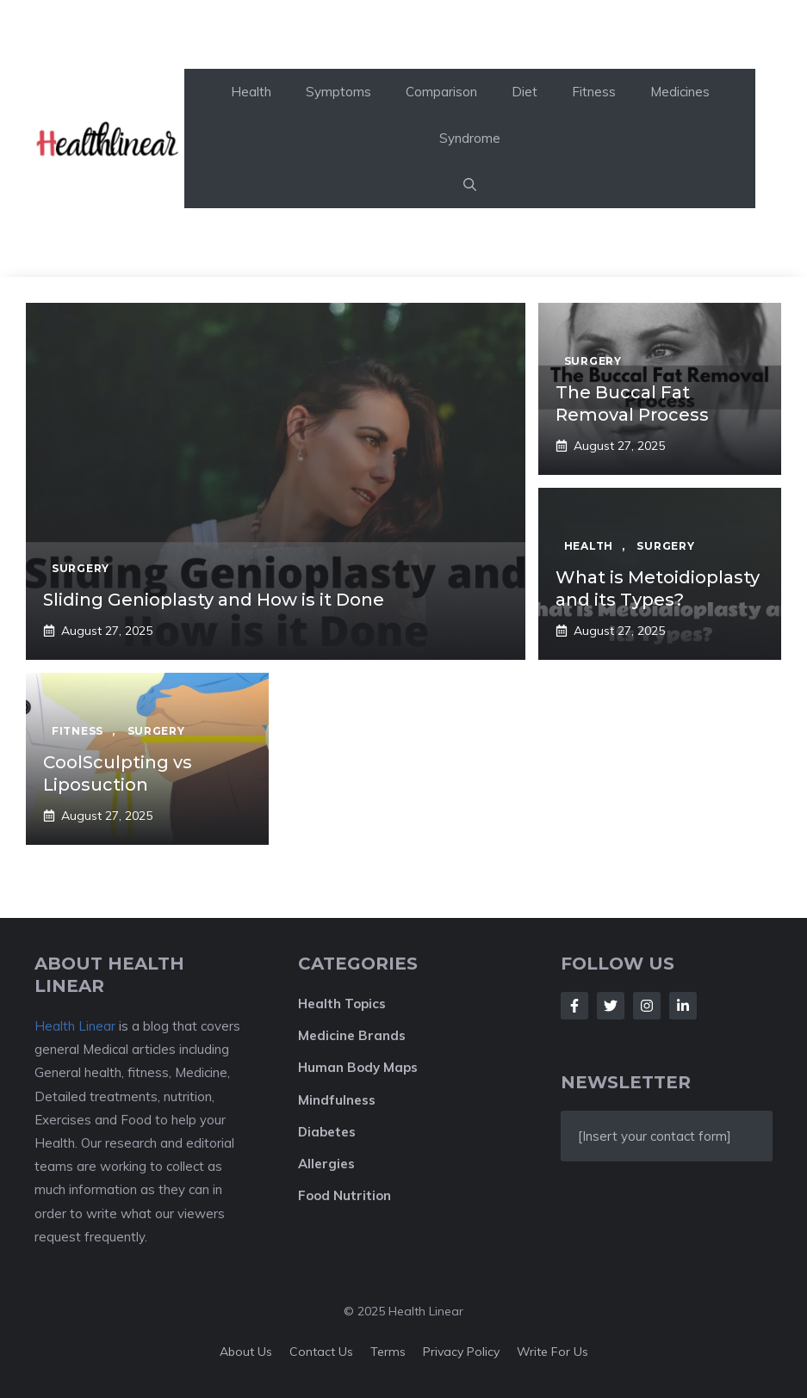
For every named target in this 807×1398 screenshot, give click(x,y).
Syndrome (469, 138)
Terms (388, 1351)
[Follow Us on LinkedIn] (683, 1005)
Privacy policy (461, 1351)
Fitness (594, 91)
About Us (246, 1351)
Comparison (441, 91)
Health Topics (342, 1003)
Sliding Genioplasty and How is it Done (213, 599)
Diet (524, 91)
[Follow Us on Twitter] (610, 1005)
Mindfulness (337, 1100)
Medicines (680, 91)
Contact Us (321, 1351)
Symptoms (338, 91)
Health (251, 91)
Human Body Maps (358, 1067)
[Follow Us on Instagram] (647, 1005)
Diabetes (327, 1132)
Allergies (326, 1163)
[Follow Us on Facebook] (574, 1005)
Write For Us (552, 1351)
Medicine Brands (352, 1035)
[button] (470, 185)
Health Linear (74, 1026)
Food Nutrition (344, 1195)
